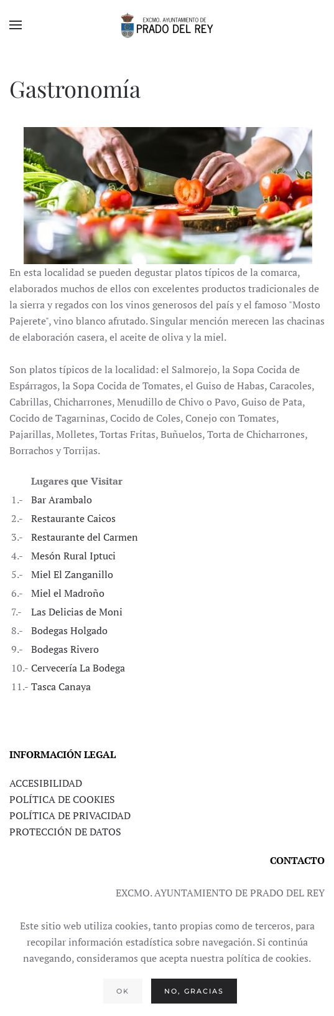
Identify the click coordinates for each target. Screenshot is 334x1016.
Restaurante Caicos (73, 518)
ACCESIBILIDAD (45, 783)
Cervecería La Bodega (78, 668)
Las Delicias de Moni (77, 612)
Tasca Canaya (61, 686)
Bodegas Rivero (65, 649)
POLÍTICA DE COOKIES (62, 799)
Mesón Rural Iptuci (73, 556)
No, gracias (194, 991)
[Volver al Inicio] (167, 25)
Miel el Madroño (67, 593)
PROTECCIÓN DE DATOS (65, 831)
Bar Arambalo (61, 499)
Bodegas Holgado (69, 630)
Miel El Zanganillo (72, 574)
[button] (15, 25)
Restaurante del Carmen (84, 537)
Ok (122, 991)
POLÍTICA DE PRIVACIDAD (70, 815)
